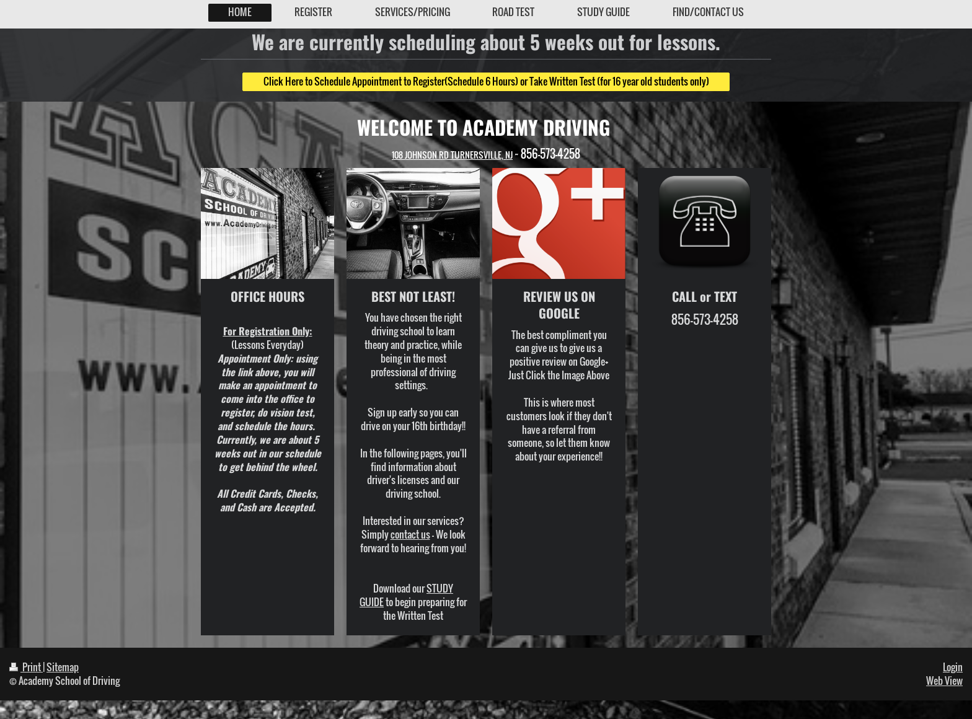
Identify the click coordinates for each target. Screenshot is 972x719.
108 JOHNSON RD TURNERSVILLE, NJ (452, 154)
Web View (944, 680)
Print (26, 666)
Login (953, 666)
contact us (410, 534)
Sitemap (62, 666)
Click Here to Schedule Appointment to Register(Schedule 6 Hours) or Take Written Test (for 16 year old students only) (486, 81)
